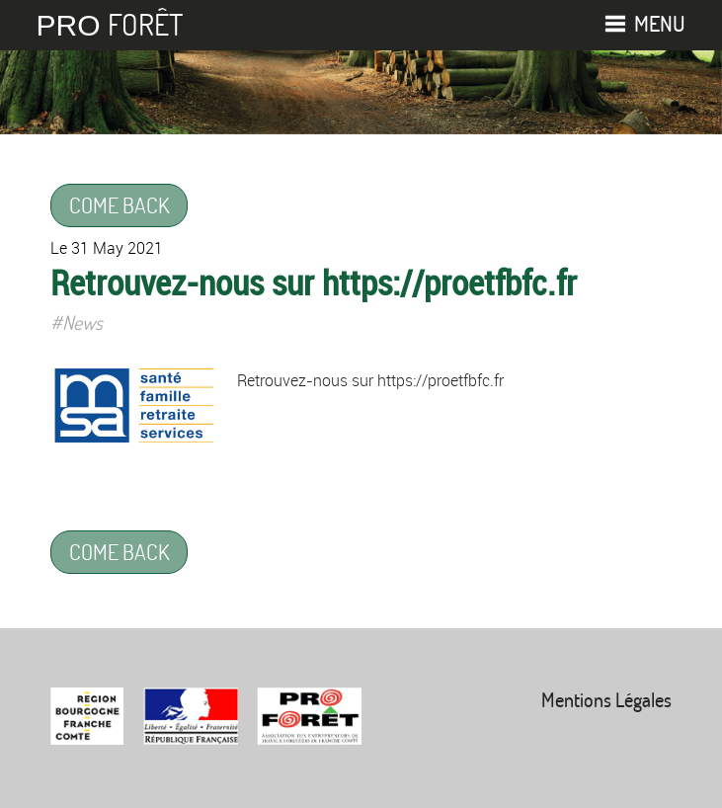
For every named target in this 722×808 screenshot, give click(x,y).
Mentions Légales (606, 699)
